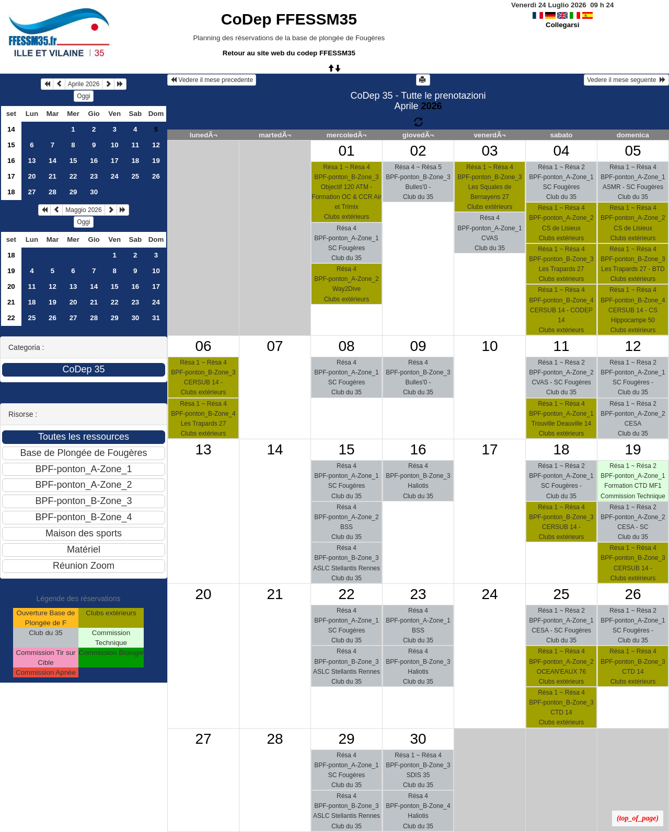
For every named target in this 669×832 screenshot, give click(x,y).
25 (135, 176)
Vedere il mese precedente (211, 80)
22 (73, 176)
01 (346, 151)
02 (418, 151)
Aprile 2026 (84, 84)
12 (156, 145)
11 (135, 145)
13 (32, 161)
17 (115, 161)
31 (156, 318)
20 (32, 176)
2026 (431, 106)
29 (73, 192)
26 (156, 176)
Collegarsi (562, 25)
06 (203, 346)
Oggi (83, 96)
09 (418, 346)
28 (52, 192)
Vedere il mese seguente (626, 80)
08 (346, 346)
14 (11, 129)
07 (275, 346)
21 (52, 176)
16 (11, 161)
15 (11, 145)
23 (94, 176)
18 (135, 161)
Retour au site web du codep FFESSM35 (289, 53)
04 (561, 151)
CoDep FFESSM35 (289, 19)
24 (115, 176)
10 (115, 145)
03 (489, 151)
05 (633, 151)
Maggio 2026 (83, 210)
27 (32, 192)
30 (94, 192)
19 (156, 161)
